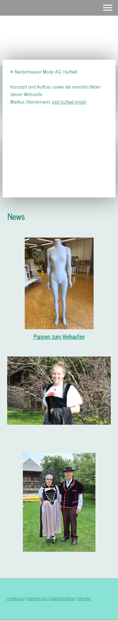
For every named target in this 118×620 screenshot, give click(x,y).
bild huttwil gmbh (69, 101)
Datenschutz (37, 598)
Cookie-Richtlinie (62, 598)
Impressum (15, 598)
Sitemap (84, 598)
